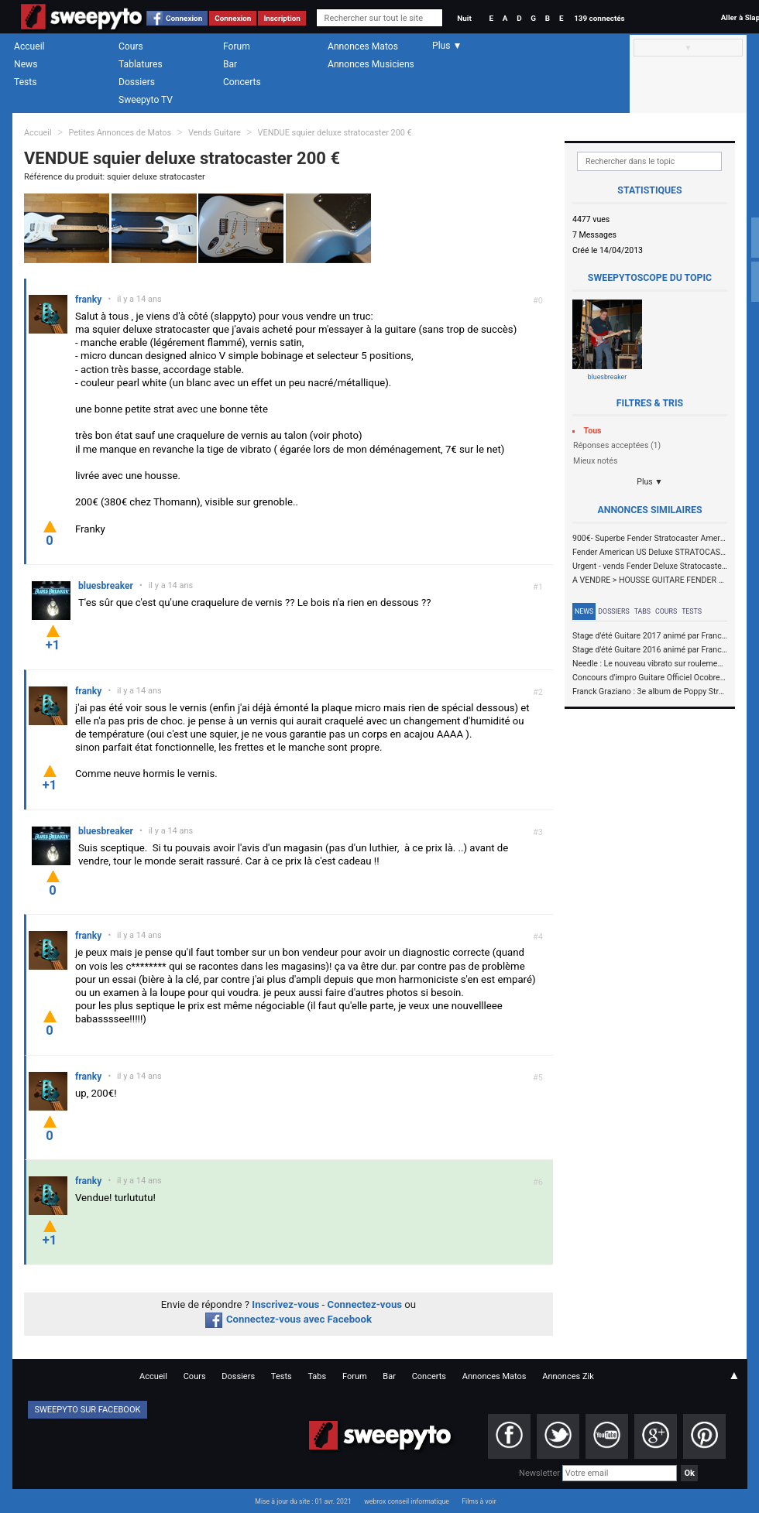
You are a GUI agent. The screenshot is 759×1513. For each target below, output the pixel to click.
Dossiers (136, 82)
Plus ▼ (650, 482)
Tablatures (140, 64)
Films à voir (479, 1501)
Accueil (29, 46)
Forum (236, 46)
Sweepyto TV (145, 99)
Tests (25, 82)
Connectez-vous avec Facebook (288, 1319)
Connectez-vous (365, 1304)
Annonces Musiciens (371, 64)
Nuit (464, 18)
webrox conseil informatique (406, 1501)
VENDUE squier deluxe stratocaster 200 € (335, 133)
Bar (230, 64)
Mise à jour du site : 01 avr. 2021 (303, 1501)
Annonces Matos (363, 46)
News (25, 64)
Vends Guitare (214, 133)
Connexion (184, 18)
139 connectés (599, 18)
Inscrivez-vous (285, 1304)
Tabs (642, 611)
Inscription (282, 18)
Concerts (242, 82)
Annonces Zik (568, 1376)
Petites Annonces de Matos (119, 133)
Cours (130, 46)
